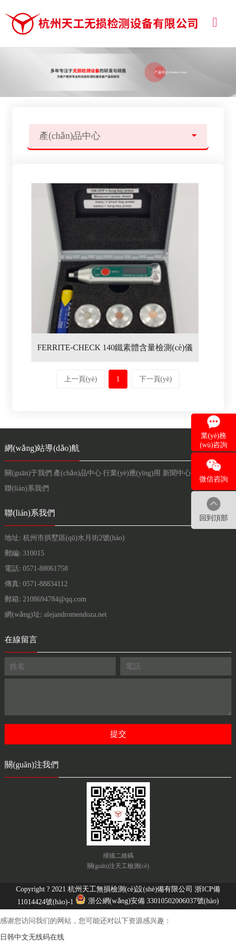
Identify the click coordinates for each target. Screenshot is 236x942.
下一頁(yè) (155, 379)
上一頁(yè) (80, 379)
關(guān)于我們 (28, 473)
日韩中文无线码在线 (32, 937)
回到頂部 (213, 518)
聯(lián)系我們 (26, 488)
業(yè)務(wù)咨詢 (213, 440)
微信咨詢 (213, 479)
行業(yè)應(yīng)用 (132, 473)
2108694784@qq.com (55, 599)
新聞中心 (177, 473)
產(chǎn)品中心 (77, 473)
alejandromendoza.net (75, 614)
